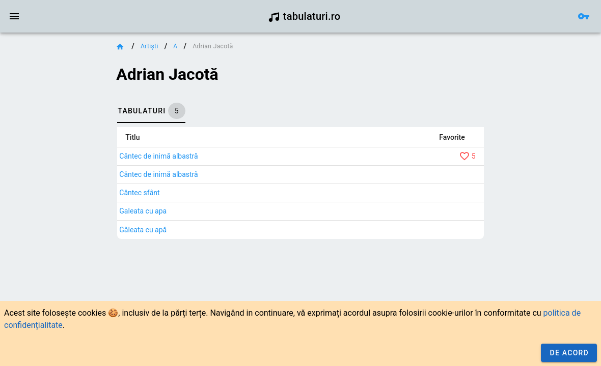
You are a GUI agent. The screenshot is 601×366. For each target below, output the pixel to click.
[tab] (151, 111)
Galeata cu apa (143, 211)
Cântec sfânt (139, 193)
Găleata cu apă (143, 230)
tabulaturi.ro (304, 16)
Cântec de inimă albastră (158, 156)
